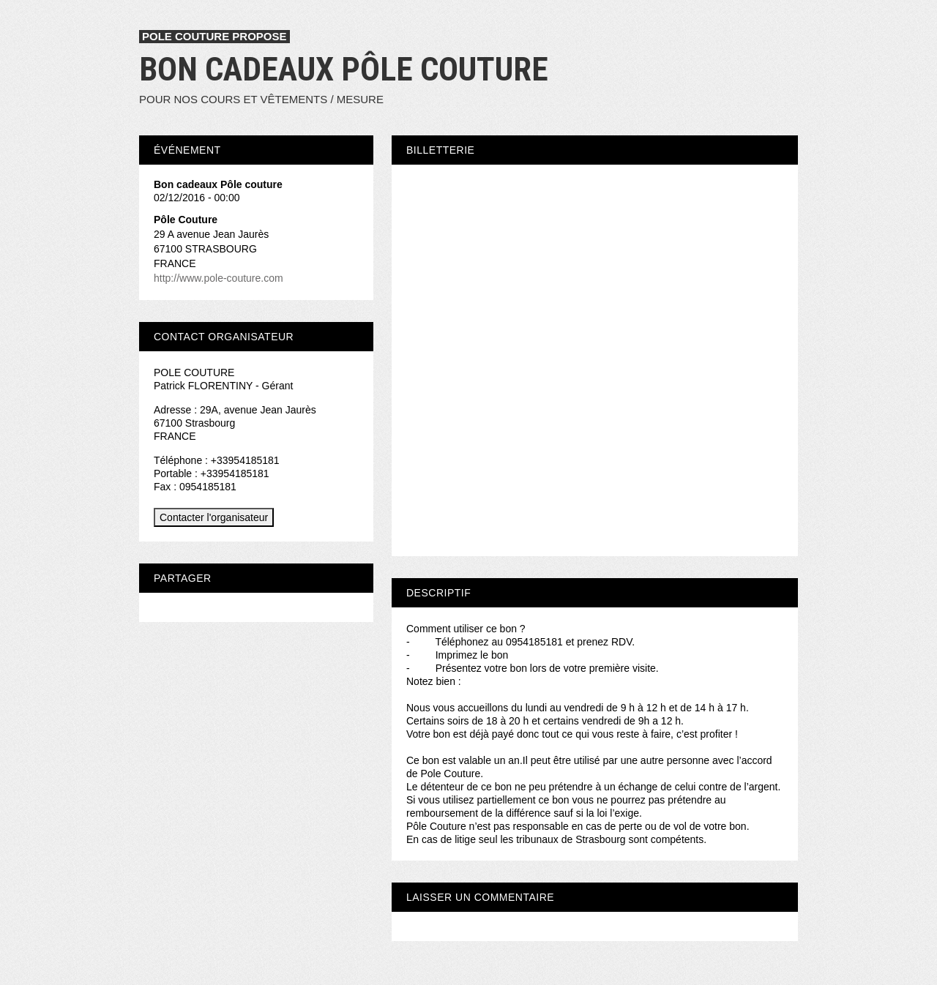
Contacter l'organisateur (214, 517)
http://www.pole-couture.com (218, 278)
